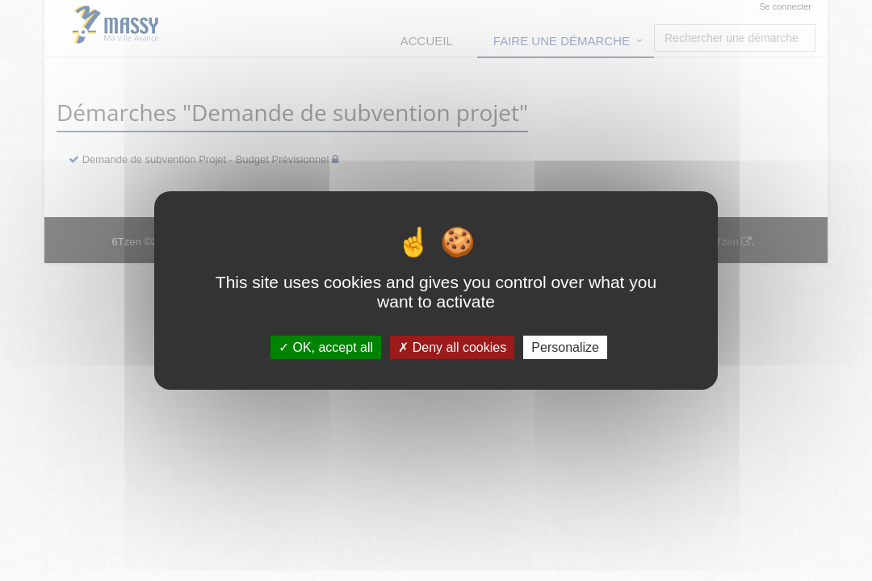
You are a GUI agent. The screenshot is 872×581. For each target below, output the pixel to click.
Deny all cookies (452, 347)
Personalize (565, 347)
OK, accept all (326, 347)
